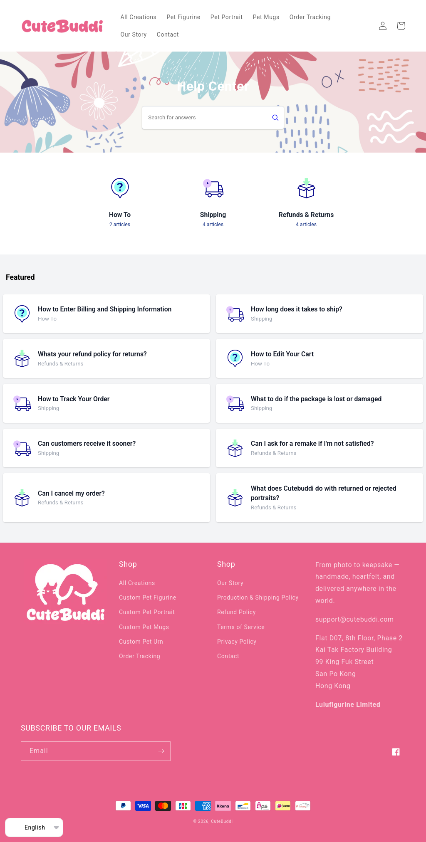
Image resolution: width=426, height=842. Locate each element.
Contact (228, 656)
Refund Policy (236, 612)
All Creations (137, 583)
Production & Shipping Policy (258, 597)
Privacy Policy (237, 641)
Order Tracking (139, 656)
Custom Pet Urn (141, 641)
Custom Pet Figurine (147, 597)
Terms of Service (241, 627)
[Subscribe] (161, 751)
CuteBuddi (222, 821)
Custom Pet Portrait (147, 612)
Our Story (230, 583)
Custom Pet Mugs (144, 627)
